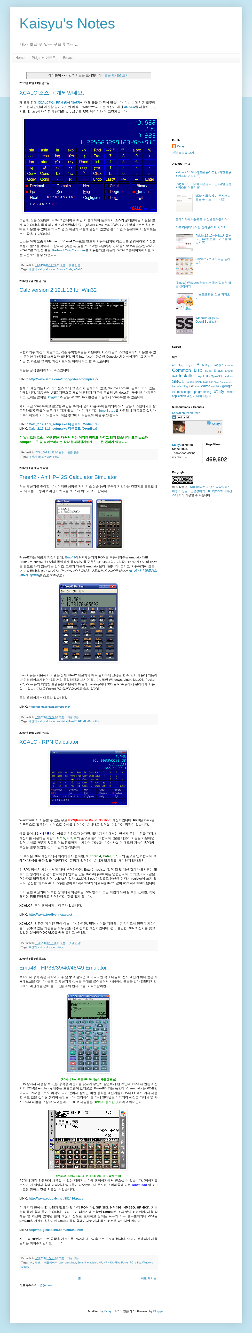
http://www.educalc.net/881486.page (56, 1198)
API (174, 365)
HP (79, 721)
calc (40, 269)
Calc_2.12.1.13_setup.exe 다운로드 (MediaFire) (64, 424)
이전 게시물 (148, 1278)
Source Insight (194, 381)
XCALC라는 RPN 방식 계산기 (59, 102)
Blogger (218, 365)
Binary (42, 456)
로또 (211, 396)
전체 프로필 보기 (183, 152)
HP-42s (87, 721)
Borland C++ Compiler (68, 250)
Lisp (199, 376)
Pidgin (229, 376)
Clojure (229, 365)
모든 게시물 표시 (116, 75)
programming (202, 392)
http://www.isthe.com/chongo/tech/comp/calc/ (63, 379)
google (227, 386)
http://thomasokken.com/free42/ (49, 706)
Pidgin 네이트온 (44, 58)
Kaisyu (181, 146)
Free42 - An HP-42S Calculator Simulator (68, 477)
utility (56, 456)
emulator (62, 721)
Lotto (206, 376)
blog (185, 386)
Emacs (68, 58)
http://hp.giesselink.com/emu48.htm (56, 1230)
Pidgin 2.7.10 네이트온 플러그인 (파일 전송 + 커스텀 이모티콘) (214, 239)
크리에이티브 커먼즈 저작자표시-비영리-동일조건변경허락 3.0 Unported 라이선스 (202, 491)
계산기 (33, 269)
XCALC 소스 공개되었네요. (51, 93)
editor (205, 386)
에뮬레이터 (50, 1262)
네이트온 (202, 396)
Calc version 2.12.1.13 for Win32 (58, 290)
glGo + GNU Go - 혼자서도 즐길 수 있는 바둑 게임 (213, 197)
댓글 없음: (75, 265)
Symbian (208, 381)
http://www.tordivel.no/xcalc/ (50, 914)
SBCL (178, 381)
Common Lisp (187, 370)
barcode (176, 386)
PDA (117, 1262)
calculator (49, 269)
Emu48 (82, 1262)
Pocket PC (127, 1262)
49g (31, 1262)
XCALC (129, 107)
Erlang (229, 370)
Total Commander (223, 382)
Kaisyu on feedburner (186, 413)
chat (197, 386)
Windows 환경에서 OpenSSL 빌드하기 (208, 319)
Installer (187, 375)
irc (173, 391)
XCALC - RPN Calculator (49, 742)
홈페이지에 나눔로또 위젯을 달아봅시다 (202, 219)
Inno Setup (107, 410)
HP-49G (108, 1262)
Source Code (64, 269)
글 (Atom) (45, 1285)
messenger (184, 392)
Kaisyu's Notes (67, 23)
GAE (175, 376)
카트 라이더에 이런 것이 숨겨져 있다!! (200, 227)
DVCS (208, 371)
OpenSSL (217, 376)
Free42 (72, 721)
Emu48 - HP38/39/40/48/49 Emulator (63, 968)
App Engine (186, 365)
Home (20, 58)
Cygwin (54, 397)
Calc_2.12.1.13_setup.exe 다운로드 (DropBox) (63, 428)
